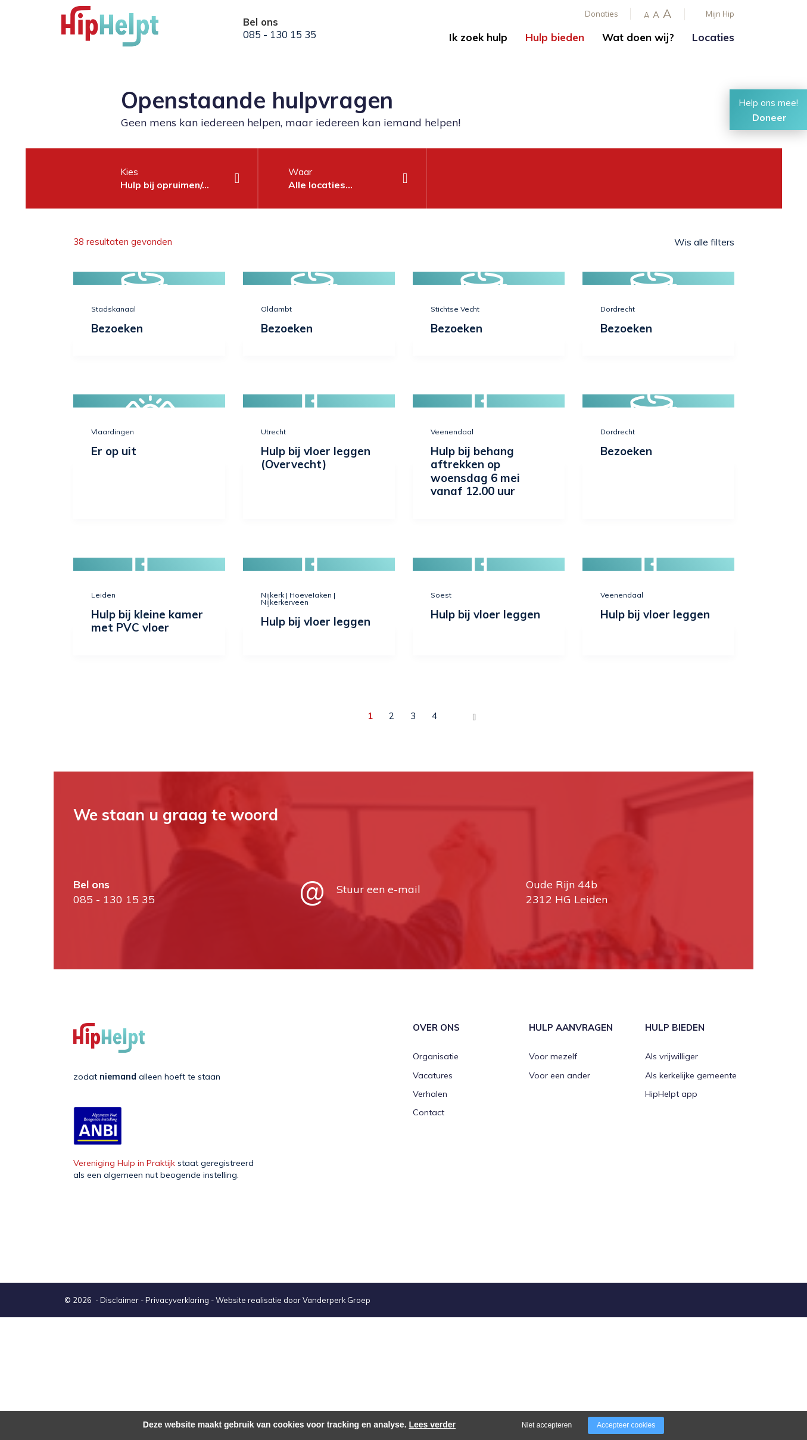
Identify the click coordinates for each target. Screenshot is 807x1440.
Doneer (769, 117)
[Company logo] (120, 30)
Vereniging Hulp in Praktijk (124, 1163)
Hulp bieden (554, 37)
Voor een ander (559, 1075)
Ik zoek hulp (478, 37)
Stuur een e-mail (378, 889)
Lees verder (432, 1424)
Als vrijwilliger (671, 1056)
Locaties (713, 37)
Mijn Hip (720, 13)
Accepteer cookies (626, 1425)
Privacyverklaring (177, 1300)
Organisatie (436, 1056)
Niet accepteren (547, 1425)
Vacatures (433, 1075)
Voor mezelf (553, 1056)
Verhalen (430, 1093)
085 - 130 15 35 (279, 35)
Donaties (601, 13)
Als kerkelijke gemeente (691, 1075)
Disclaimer (119, 1300)
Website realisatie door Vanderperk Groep (293, 1300)
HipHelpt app (671, 1093)
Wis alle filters (704, 242)
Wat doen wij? (638, 37)
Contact (428, 1112)
